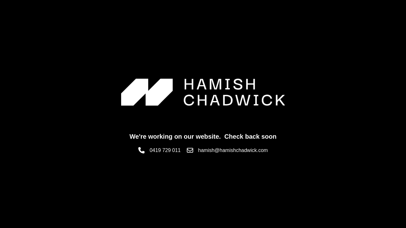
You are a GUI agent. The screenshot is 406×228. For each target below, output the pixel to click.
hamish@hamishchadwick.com (233, 150)
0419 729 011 (165, 150)
